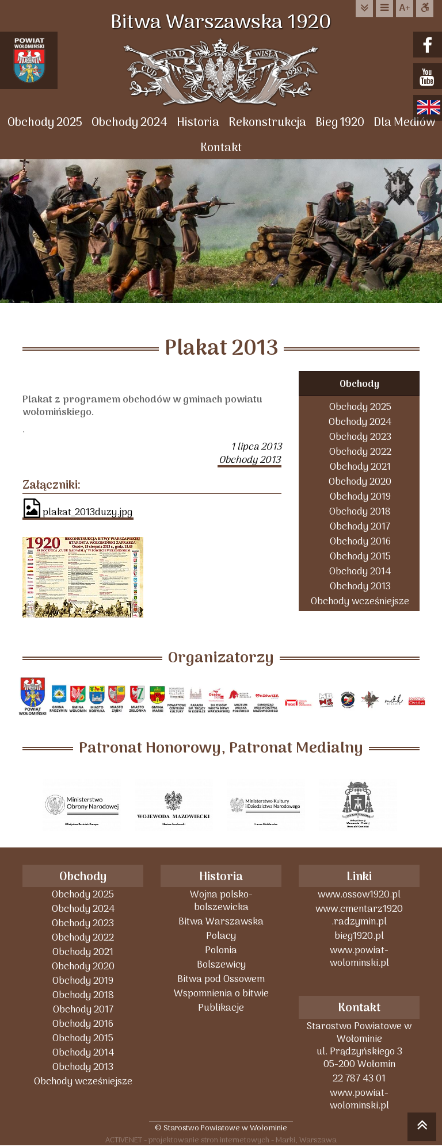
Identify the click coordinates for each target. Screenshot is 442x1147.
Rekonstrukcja (267, 122)
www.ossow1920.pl (359, 894)
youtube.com (429, 77)
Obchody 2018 (360, 511)
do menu (384, 8)
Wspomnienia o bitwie (221, 993)
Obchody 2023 (360, 436)
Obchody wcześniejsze (360, 601)
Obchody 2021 (360, 466)
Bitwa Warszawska (221, 921)
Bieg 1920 (339, 122)
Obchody (359, 384)
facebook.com (429, 46)
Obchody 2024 (129, 122)
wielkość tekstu (404, 8)
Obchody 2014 (360, 571)
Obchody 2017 (360, 526)
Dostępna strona (424, 8)
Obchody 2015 (360, 556)
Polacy (221, 936)
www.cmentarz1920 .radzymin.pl (359, 915)
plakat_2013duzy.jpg (78, 509)
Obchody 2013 (360, 586)
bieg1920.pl (359, 936)
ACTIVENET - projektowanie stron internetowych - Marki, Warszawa (221, 1140)
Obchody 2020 (360, 481)
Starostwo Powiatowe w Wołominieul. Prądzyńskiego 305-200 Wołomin (359, 1045)
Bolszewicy (221, 964)
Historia (198, 122)
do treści (364, 8)
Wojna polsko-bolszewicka (221, 900)
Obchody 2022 (360, 451)
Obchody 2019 (360, 496)
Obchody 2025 (44, 122)
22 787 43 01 (359, 1078)
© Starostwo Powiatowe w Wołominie (221, 1128)
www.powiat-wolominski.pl (359, 956)
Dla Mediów (404, 122)
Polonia (221, 950)
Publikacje (221, 1007)
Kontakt (221, 148)
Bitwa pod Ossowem (221, 979)
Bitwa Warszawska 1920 (221, 23)
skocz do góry (421, 1128)
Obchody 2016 (360, 541)
